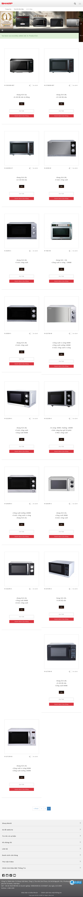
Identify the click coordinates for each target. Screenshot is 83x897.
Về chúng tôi (7, 842)
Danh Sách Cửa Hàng (22, 116)
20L (61, 186)
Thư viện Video (8, 862)
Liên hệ (5, 849)
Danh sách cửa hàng (10, 855)
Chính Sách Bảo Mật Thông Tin (14, 868)
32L (21, 104)
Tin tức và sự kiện (9, 836)
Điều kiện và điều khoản (29, 893)
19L (61, 269)
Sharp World (7, 823)
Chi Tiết (21, 111)
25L (21, 186)
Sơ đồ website (7, 830)
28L (61, 104)
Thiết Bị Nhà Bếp (19, 9)
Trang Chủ (8, 9)
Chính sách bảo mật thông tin (51, 893)
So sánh (35, 85)
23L (61, 439)
